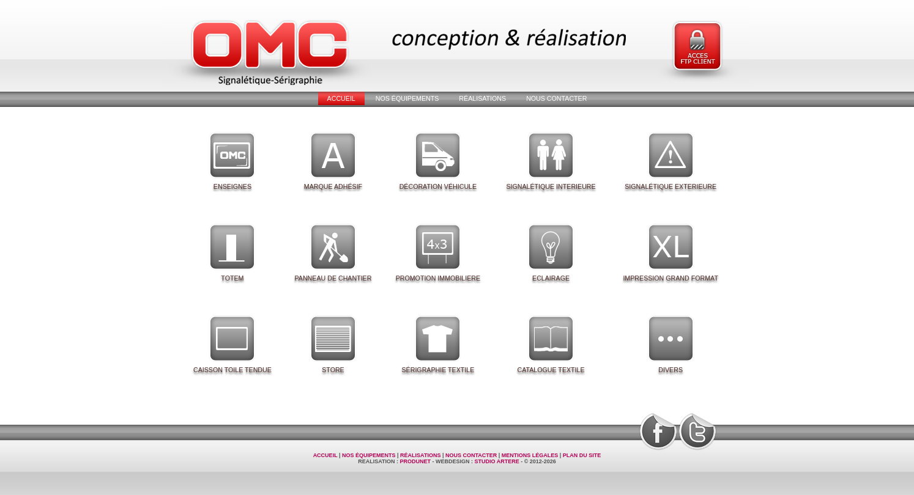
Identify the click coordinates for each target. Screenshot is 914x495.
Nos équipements (407, 98)
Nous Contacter (556, 98)
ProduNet (415, 461)
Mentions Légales (530, 455)
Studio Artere (497, 461)
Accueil (341, 98)
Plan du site (582, 455)
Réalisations (482, 98)
